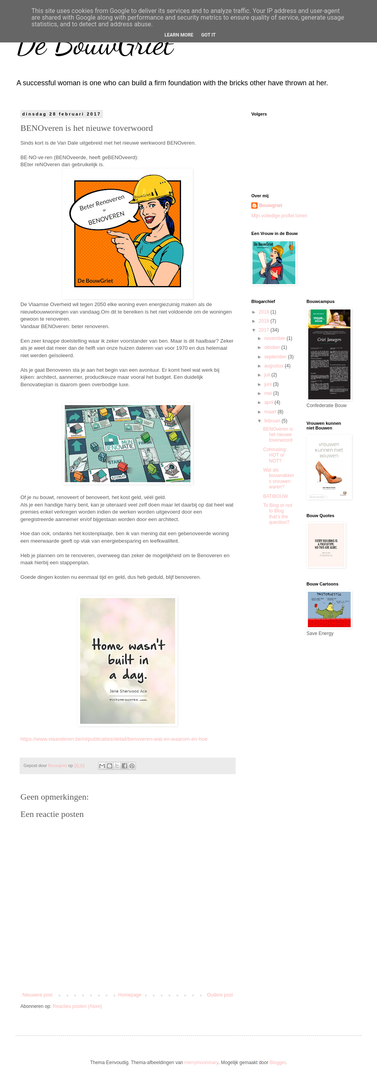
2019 (265, 312)
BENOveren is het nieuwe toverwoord (278, 434)
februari (273, 421)
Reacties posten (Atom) (77, 1006)
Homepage (129, 995)
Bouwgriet (270, 205)
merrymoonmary (201, 1062)
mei (268, 393)
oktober (272, 347)
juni (268, 384)
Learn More (179, 35)
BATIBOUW (275, 496)
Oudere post (220, 995)
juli (267, 375)
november (275, 338)
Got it (208, 35)
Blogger (278, 1062)
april (269, 402)
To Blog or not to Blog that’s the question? (277, 514)
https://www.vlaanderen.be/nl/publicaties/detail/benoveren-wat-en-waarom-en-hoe (113, 739)
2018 (265, 321)
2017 (265, 330)
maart (271, 412)
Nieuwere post (37, 995)
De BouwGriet (94, 43)
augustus (274, 366)
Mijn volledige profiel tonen (279, 215)
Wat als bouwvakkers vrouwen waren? (278, 478)
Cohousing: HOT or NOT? (275, 455)
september (276, 357)
